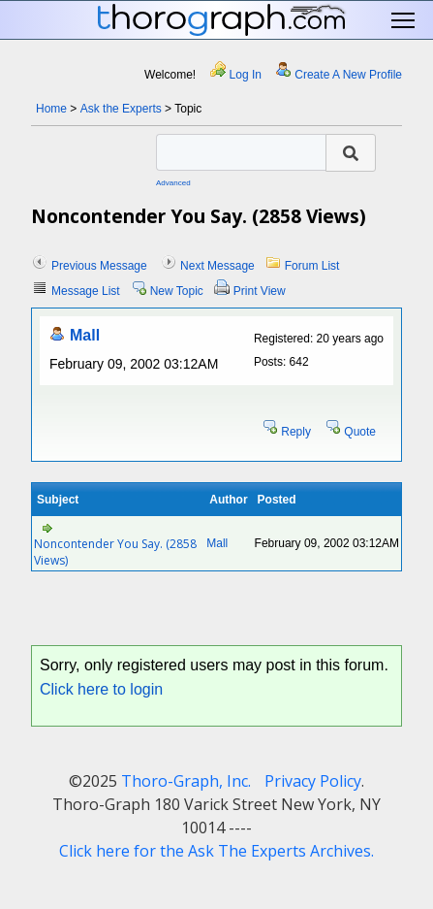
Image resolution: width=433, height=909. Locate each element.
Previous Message (99, 266)
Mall (85, 335)
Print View (259, 291)
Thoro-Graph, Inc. (186, 781)
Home (51, 108)
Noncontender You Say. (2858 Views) (115, 552)
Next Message (217, 266)
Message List (85, 291)
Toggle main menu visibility (404, 21)
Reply (296, 431)
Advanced (173, 183)
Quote (360, 431)
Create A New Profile (348, 74)
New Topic (176, 291)
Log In (246, 74)
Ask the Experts (121, 108)
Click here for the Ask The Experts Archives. (216, 850)
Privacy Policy (312, 781)
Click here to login (101, 689)
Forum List (312, 266)
